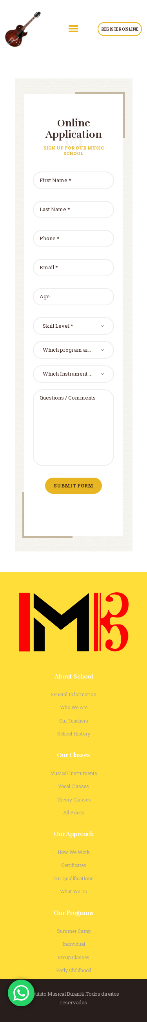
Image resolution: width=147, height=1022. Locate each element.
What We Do (73, 891)
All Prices (73, 812)
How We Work (74, 852)
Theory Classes (73, 799)
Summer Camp (74, 931)
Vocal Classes (73, 786)
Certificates (73, 865)
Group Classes (73, 957)
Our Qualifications (73, 878)
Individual (73, 944)
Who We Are (73, 707)
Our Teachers (73, 720)
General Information (73, 694)
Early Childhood (73, 970)
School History (73, 733)
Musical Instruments (73, 773)
